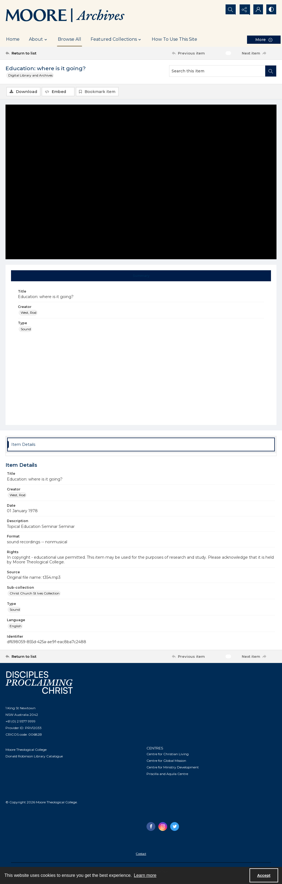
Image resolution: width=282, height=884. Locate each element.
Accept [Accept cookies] (263, 875)
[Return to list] (42, 53)
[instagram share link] (162, 826)
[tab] (141, 276)
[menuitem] (141, 853)
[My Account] (257, 9)
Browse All (69, 39)
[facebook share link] (151, 826)
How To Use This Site (174, 39)
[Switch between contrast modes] (271, 9)
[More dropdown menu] (264, 39)
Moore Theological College (26, 750)
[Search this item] (217, 71)
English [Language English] (15, 626)
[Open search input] (229, 9)
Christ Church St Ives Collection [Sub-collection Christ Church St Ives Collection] (34, 593)
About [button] (38, 39)
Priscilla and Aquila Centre (167, 774)
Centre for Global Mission (166, 761)
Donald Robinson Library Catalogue (34, 756)
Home (13, 39)
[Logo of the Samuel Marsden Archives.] (65, 16)
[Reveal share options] (243, 9)
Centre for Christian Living (168, 754)
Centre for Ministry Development (173, 767)
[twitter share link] (174, 826)
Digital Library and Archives (30, 75)
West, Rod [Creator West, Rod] (28, 313)
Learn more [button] (145, 875)
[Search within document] (270, 71)
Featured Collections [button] (116, 39)
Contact (141, 854)
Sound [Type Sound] (26, 329)
